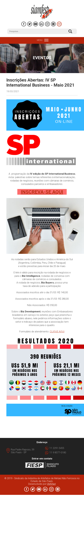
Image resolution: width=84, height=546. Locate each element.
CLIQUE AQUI (57, 331)
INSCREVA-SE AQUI (42, 192)
